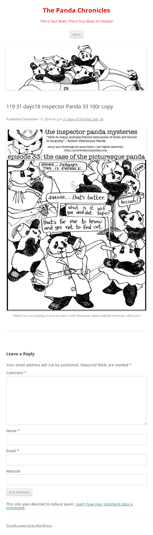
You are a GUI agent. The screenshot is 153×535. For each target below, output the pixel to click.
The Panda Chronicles (76, 10)
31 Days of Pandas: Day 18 (83, 119)
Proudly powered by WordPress (29, 525)
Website (13, 471)
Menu (77, 34)
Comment (16, 372)
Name (13, 430)
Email (12, 450)
